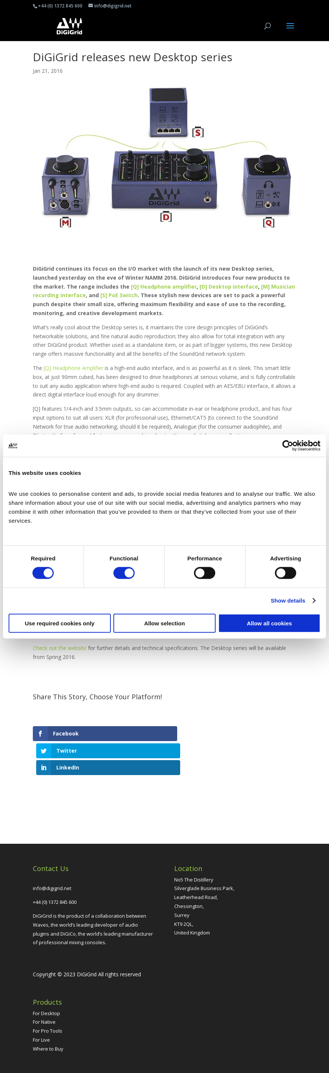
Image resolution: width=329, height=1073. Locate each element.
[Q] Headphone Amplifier (73, 367)
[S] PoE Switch (119, 295)
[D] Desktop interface (229, 286)
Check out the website (60, 647)
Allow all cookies (269, 623)
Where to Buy (48, 1014)
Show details (288, 600)
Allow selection (164, 623)
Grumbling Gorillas (188, 1063)
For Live (41, 1005)
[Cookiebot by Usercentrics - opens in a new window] (287, 445)
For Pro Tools (47, 996)
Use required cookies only (59, 623)
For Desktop (46, 979)
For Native (44, 988)
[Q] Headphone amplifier (164, 286)
